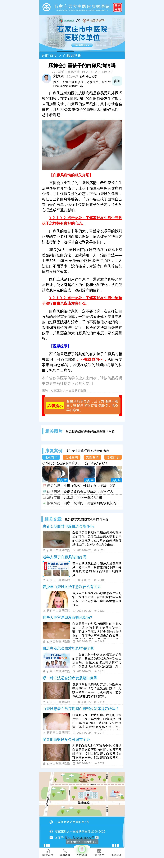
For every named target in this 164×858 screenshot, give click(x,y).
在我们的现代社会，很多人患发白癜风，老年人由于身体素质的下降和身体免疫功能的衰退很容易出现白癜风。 (96, 569)
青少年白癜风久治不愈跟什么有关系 (72, 587)
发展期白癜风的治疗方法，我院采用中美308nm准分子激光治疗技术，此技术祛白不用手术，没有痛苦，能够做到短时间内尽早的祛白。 (96, 690)
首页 (53, 56)
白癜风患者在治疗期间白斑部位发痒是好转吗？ (81, 709)
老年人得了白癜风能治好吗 (64, 557)
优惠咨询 (116, 853)
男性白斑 (92, 457)
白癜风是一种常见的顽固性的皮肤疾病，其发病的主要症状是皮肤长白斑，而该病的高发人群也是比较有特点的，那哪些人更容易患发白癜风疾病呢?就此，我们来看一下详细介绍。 (96, 630)
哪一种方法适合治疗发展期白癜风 (70, 678)
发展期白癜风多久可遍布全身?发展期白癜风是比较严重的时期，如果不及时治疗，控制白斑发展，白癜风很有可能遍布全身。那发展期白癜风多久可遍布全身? (96, 752)
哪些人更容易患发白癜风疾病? (67, 617)
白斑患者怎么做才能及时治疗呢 (68, 648)
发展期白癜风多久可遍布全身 (66, 739)
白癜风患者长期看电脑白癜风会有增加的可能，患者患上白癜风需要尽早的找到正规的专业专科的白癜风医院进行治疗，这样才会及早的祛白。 (96, 538)
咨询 (117, 81)
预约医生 (99, 853)
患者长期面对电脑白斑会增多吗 (68, 526)
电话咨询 (64, 853)
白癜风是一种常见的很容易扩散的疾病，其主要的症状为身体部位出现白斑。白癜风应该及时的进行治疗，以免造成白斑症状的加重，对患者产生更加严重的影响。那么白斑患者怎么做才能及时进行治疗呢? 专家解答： (96, 661)
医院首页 (47, 853)
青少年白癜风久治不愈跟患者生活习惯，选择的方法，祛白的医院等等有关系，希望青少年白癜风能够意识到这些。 (96, 599)
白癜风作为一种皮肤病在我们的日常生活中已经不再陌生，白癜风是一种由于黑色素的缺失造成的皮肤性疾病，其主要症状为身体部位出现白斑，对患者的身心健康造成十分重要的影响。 (96, 721)
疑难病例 (113, 457)
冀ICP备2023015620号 (80, 837)
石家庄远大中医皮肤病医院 (68, 390)
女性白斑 (71, 457)
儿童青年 (51, 457)
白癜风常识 (72, 56)
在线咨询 (82, 851)
